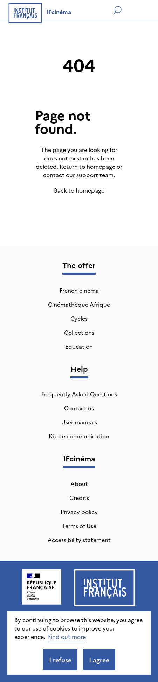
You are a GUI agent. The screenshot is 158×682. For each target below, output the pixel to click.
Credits (79, 497)
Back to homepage (79, 190)
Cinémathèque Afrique (79, 304)
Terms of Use (79, 525)
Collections (79, 332)
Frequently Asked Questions (79, 394)
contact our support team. (79, 175)
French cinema (79, 290)
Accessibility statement (79, 539)
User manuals (79, 422)
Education (79, 346)
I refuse (60, 659)
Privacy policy (79, 511)
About (79, 483)
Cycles (79, 318)
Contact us (79, 408)
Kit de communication (79, 436)
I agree (99, 659)
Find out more (67, 636)
